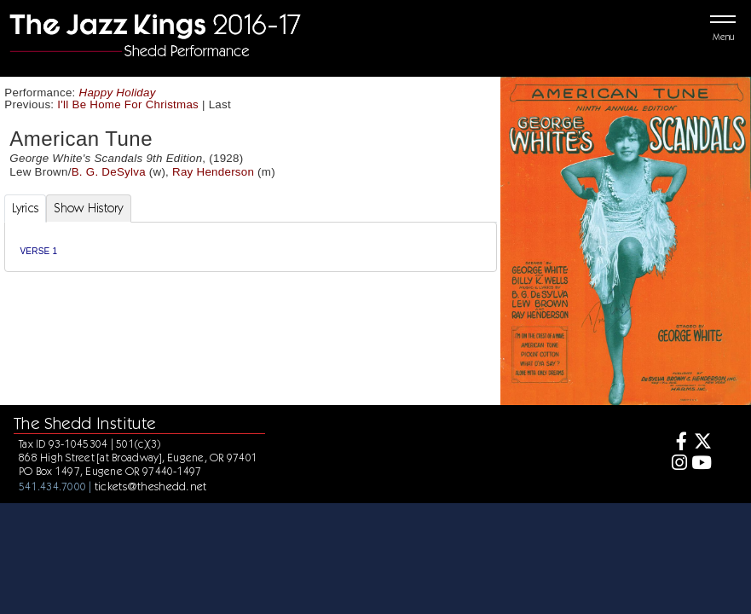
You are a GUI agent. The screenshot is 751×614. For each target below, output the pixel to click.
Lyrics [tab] (25, 208)
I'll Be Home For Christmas (128, 104)
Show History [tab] (88, 208)
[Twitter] (701, 443)
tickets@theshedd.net (151, 486)
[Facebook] (676, 443)
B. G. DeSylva (109, 171)
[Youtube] (701, 464)
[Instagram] (676, 464)
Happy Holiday (117, 92)
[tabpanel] (250, 247)
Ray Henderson (213, 171)
